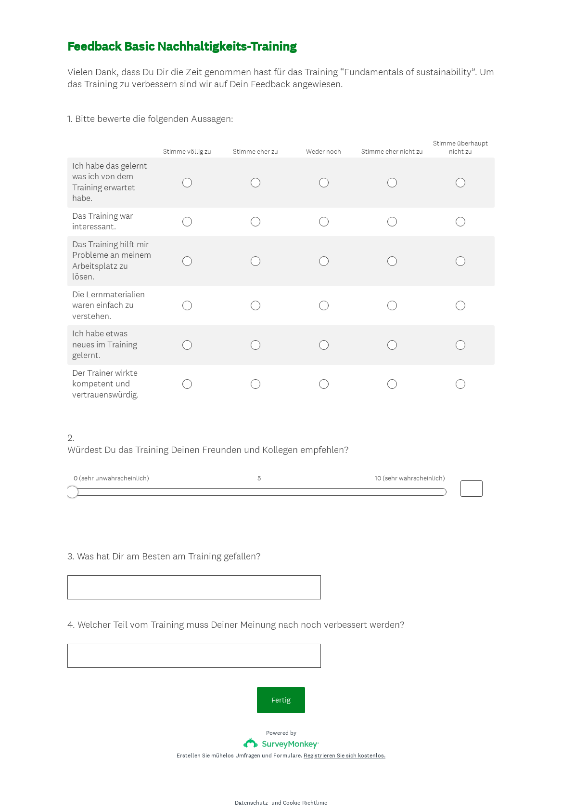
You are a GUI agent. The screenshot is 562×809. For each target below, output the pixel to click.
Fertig (281, 682)
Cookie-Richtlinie (305, 785)
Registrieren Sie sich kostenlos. (344, 738)
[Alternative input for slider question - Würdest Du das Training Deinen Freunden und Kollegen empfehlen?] (471, 480)
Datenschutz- (252, 785)
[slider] (72, 483)
